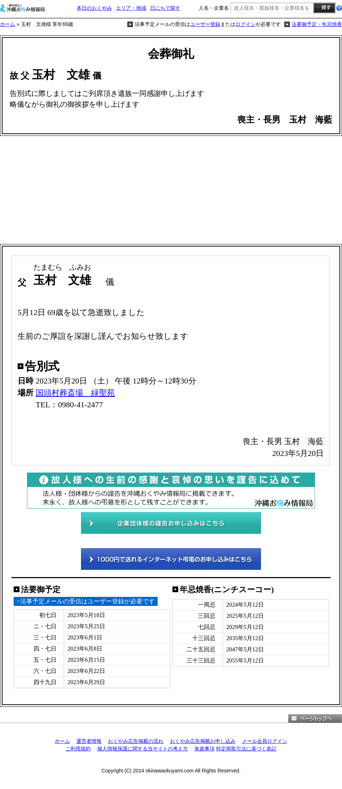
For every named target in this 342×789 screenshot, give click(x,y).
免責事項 (204, 749)
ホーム (7, 24)
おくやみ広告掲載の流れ (135, 741)
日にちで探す (165, 8)
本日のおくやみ (94, 8)
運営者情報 (89, 741)
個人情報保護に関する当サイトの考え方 (142, 749)
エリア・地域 (131, 8)
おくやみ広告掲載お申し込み (202, 741)
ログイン (245, 24)
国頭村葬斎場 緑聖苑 (75, 392)
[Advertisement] (171, 189)
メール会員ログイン (264, 741)
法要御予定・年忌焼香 (317, 24)
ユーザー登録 (205, 24)
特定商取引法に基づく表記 (246, 749)
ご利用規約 (78, 749)
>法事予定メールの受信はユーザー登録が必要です (86, 601)
